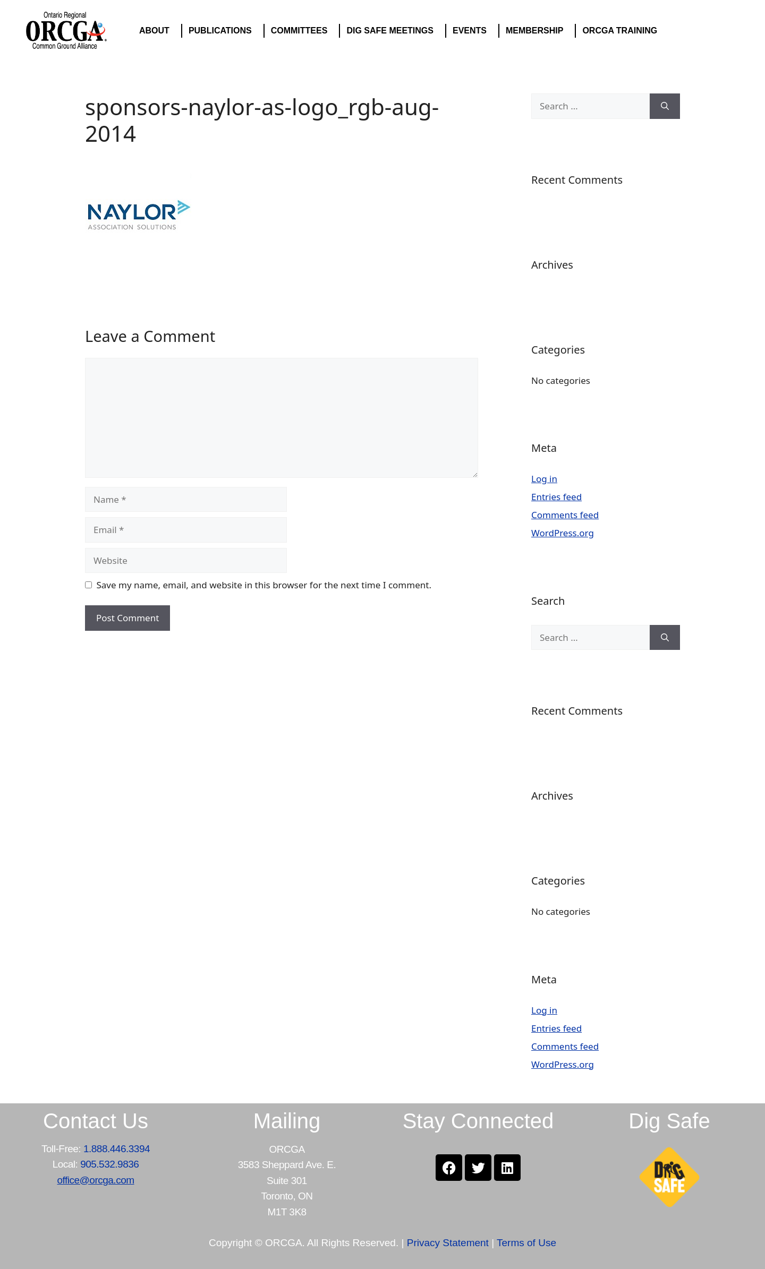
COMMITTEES (302, 30)
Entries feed (556, 497)
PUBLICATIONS (223, 30)
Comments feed (565, 515)
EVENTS (472, 30)
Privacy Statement (448, 1242)
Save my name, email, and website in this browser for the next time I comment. (264, 585)
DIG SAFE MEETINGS (392, 30)
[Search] (665, 106)
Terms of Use (526, 1242)
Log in (544, 479)
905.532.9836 (109, 1164)
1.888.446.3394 (116, 1148)
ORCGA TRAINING (622, 30)
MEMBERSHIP (537, 30)
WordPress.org (562, 533)
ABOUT (157, 30)
